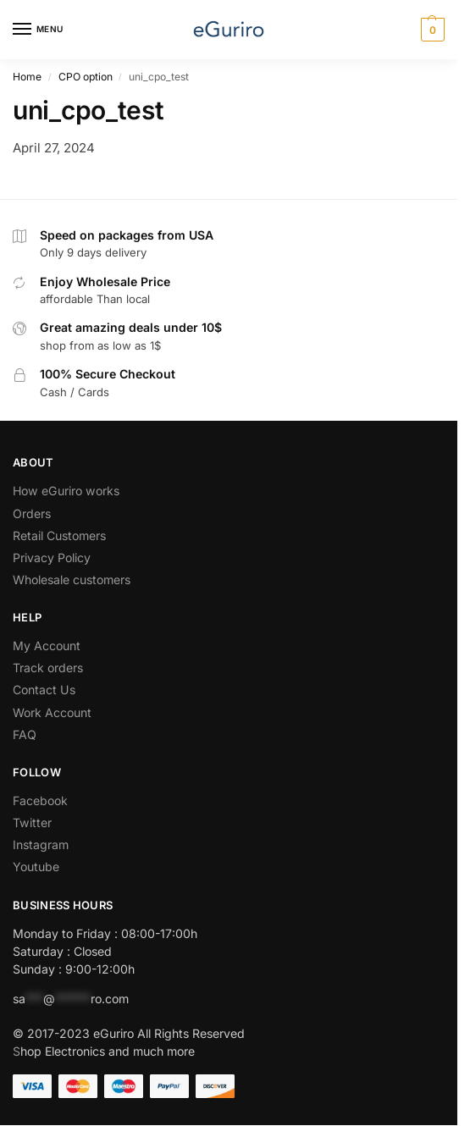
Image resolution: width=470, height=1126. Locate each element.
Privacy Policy (52, 557)
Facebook (40, 800)
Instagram (41, 844)
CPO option (85, 76)
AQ (27, 734)
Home (27, 76)
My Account (46, 645)
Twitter (32, 822)
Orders (32, 513)
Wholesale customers (71, 579)
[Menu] (38, 29)
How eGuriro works (66, 490)
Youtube (36, 866)
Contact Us (44, 689)
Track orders (48, 667)
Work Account (54, 712)
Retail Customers (59, 535)
